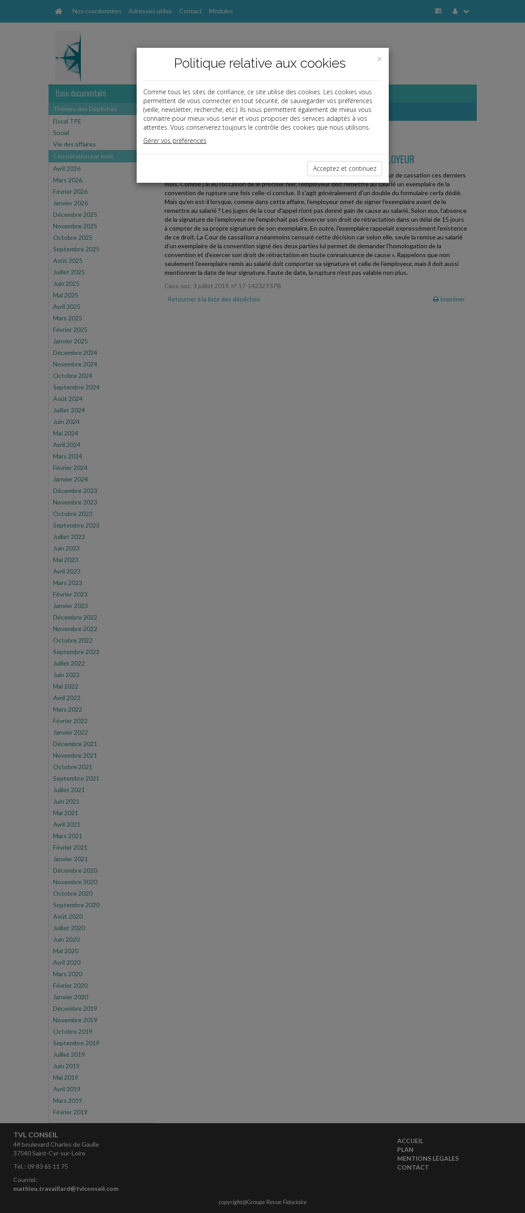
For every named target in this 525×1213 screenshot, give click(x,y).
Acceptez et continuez (344, 168)
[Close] (379, 59)
